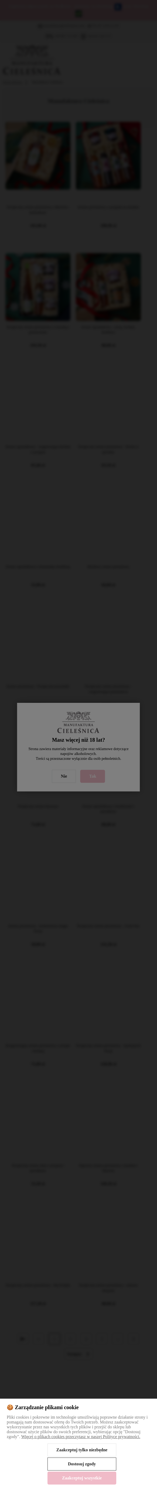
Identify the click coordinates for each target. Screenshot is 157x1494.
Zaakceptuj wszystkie (82, 1478)
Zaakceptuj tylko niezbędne (81, 1450)
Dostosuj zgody (82, 1464)
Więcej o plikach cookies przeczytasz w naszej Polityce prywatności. (80, 1436)
